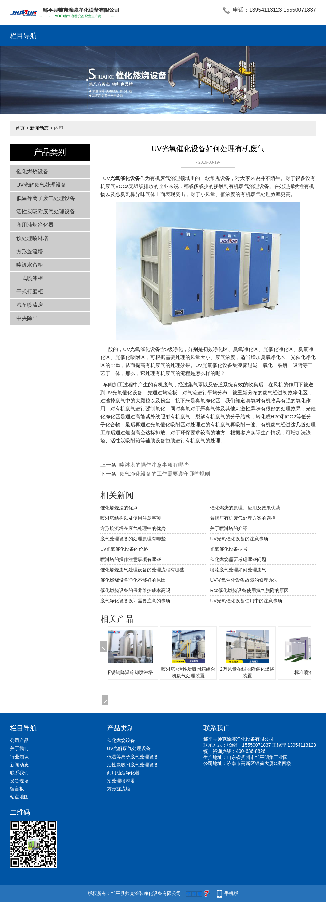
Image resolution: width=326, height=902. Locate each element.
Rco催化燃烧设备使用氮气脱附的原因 (249, 590)
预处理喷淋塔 (32, 238)
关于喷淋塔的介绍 (229, 528)
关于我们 (19, 748)
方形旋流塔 (29, 251)
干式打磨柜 (29, 291)
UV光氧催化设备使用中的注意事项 (246, 600)
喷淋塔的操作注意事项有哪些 (154, 465)
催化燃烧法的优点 (119, 507)
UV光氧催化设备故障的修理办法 (243, 580)
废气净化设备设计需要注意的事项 (135, 600)
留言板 (17, 788)
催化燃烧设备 (32, 171)
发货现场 (19, 780)
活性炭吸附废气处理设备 (45, 211)
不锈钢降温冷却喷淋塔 (143, 672)
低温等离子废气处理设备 (45, 198)
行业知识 (19, 756)
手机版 (231, 893)
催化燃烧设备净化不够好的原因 (133, 580)
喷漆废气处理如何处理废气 (238, 569)
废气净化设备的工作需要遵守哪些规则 (164, 474)
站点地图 (19, 796)
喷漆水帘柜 (29, 265)
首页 (20, 128)
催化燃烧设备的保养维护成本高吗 (135, 590)
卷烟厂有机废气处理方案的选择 (243, 518)
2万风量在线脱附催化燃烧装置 (260, 672)
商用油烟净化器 (35, 225)
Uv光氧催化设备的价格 (124, 549)
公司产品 (19, 740)
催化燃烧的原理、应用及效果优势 (245, 507)
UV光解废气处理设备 (41, 185)
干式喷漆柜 (29, 278)
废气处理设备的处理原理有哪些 (133, 538)
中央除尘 (27, 318)
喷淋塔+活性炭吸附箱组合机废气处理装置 (202, 672)
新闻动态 (39, 128)
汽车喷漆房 (29, 305)
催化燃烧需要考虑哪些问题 (238, 559)
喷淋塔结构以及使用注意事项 (130, 518)
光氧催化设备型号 (229, 549)
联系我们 (19, 772)
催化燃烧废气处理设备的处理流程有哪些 (142, 569)
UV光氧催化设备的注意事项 (239, 538)
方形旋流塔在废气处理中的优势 (133, 528)
